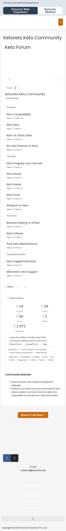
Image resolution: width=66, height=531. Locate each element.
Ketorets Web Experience (20, 11)
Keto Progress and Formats (24, 163)
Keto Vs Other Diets (19, 135)
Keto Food (13, 195)
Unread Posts (32, 344)
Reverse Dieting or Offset (23, 223)
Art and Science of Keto (22, 146)
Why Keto (13, 125)
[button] (33, 518)
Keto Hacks (14, 184)
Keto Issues (14, 174)
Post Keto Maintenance (22, 244)
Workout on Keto (17, 205)
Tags (45, 344)
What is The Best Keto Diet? (33, 337)
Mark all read (40, 352)
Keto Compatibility (19, 114)
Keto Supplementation (21, 261)
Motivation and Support (22, 272)
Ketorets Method (50, 11)
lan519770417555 (38, 341)
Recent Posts (16, 344)
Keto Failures (15, 233)
